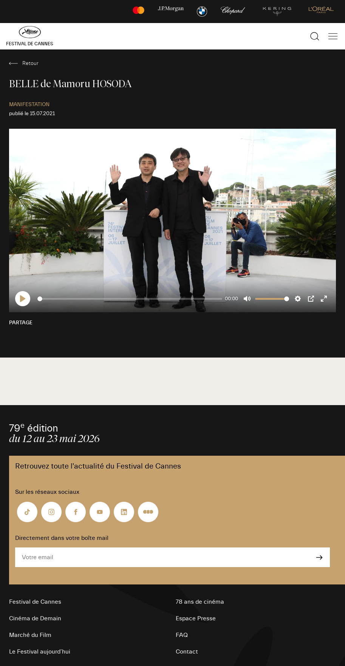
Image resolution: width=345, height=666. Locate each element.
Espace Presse (196, 618)
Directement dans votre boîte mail (61, 538)
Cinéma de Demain (35, 618)
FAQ (182, 635)
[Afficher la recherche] (315, 36)
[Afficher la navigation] (333, 36)
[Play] (22, 298)
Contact (187, 651)
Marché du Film (30, 635)
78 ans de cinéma (200, 601)
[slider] (129, 298)
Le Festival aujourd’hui (39, 651)
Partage (20, 323)
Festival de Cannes (35, 601)
